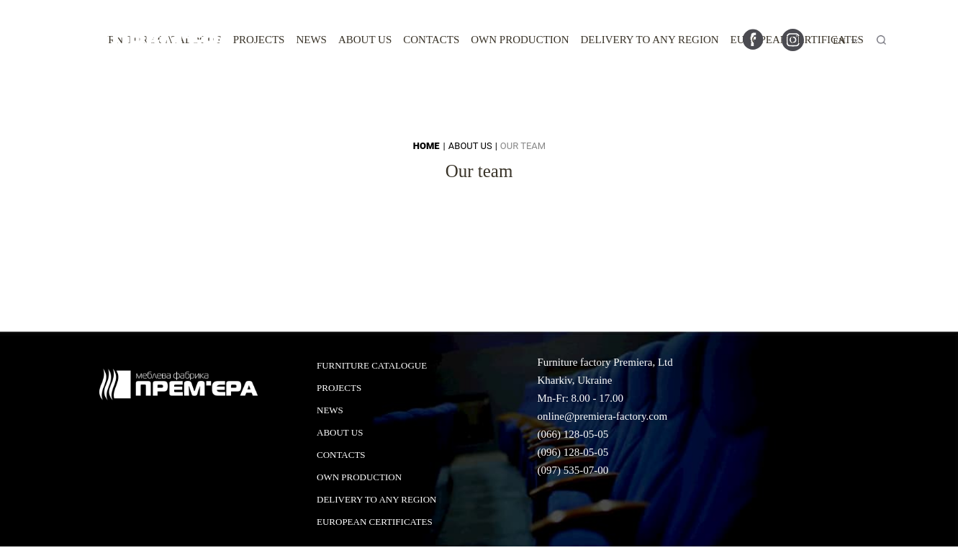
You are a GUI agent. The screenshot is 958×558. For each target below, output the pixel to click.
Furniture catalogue (372, 365)
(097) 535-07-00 (572, 470)
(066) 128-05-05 (572, 434)
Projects (259, 39)
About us (365, 39)
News (311, 39)
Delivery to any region (650, 39)
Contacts (431, 39)
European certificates (375, 521)
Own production (520, 39)
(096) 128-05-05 (572, 452)
